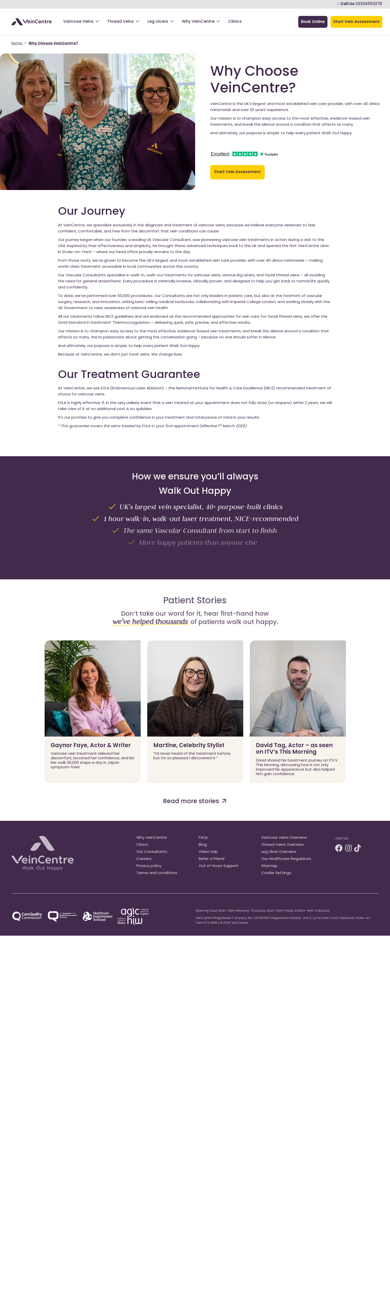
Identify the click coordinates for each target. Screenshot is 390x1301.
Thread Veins (120, 22)
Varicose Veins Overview (284, 838)
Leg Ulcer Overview (278, 852)
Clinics (235, 22)
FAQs (203, 838)
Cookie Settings (276, 873)
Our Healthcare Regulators (286, 859)
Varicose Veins (78, 22)
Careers (144, 859)
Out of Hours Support (218, 866)
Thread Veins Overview (282, 845)
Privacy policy (148, 866)
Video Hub (208, 852)
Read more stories (195, 802)
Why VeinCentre (198, 22)
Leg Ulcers (157, 22)
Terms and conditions (156, 873)
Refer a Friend (211, 859)
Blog (203, 845)
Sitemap (269, 866)
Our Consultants (151, 852)
